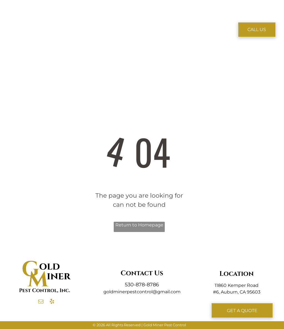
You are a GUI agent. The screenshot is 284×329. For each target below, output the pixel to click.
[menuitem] (80, 21)
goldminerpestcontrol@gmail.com (142, 291)
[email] (41, 302)
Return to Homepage (139, 225)
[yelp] (52, 302)
